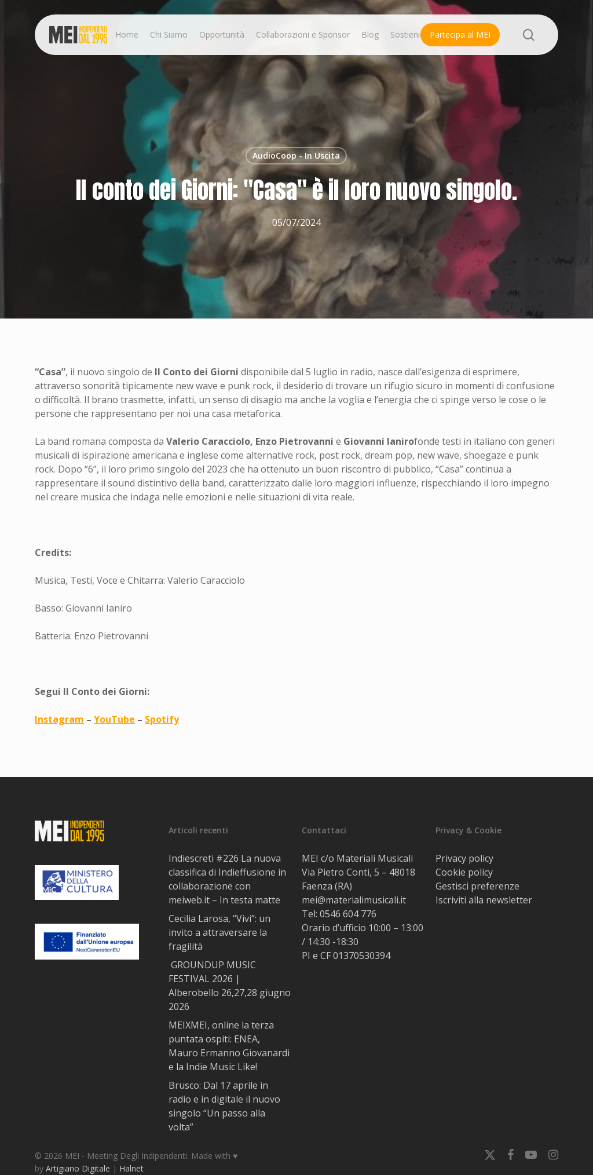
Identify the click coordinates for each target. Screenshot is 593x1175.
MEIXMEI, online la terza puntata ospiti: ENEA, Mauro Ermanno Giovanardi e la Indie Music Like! (229, 1046)
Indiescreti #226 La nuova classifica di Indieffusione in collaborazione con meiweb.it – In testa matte (227, 879)
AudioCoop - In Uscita (296, 155)
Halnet (131, 1168)
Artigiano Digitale (78, 1168)
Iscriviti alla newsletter (483, 900)
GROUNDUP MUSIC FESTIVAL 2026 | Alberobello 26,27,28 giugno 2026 (230, 985)
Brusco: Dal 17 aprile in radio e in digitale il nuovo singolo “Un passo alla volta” (224, 1106)
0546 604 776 (348, 913)
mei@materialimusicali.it (354, 900)
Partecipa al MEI (460, 34)
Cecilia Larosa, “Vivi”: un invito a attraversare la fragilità (219, 932)
